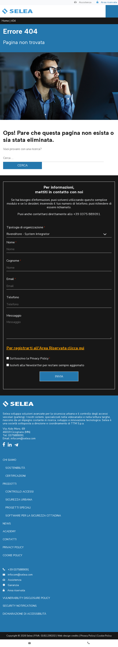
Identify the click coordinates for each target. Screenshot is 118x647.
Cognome (13, 261)
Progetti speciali (18, 507)
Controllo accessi (19, 491)
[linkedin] (11, 446)
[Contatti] (29, 643)
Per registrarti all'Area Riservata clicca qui (45, 348)
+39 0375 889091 (86, 214)
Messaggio (13, 316)
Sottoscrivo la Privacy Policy (29, 358)
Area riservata (106, 2)
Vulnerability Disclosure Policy (26, 598)
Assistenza (82, 2)
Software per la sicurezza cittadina (33, 515)
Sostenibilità (15, 468)
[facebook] (5, 446)
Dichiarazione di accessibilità (24, 614)
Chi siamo (9, 460)
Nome (11, 242)
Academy (9, 531)
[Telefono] (88, 643)
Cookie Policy (12, 555)
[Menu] (112, 11)
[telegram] (17, 446)
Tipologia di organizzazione (25, 227)
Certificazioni (15, 476)
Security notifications (20, 606)
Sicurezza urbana (18, 499)
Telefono (12, 297)
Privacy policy (13, 547)
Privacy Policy (87, 635)
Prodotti (9, 484)
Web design (64, 635)
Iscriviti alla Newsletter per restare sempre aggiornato (47, 365)
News (7, 523)
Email (11, 279)
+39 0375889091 (16, 569)
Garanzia (11, 585)
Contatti (9, 539)
